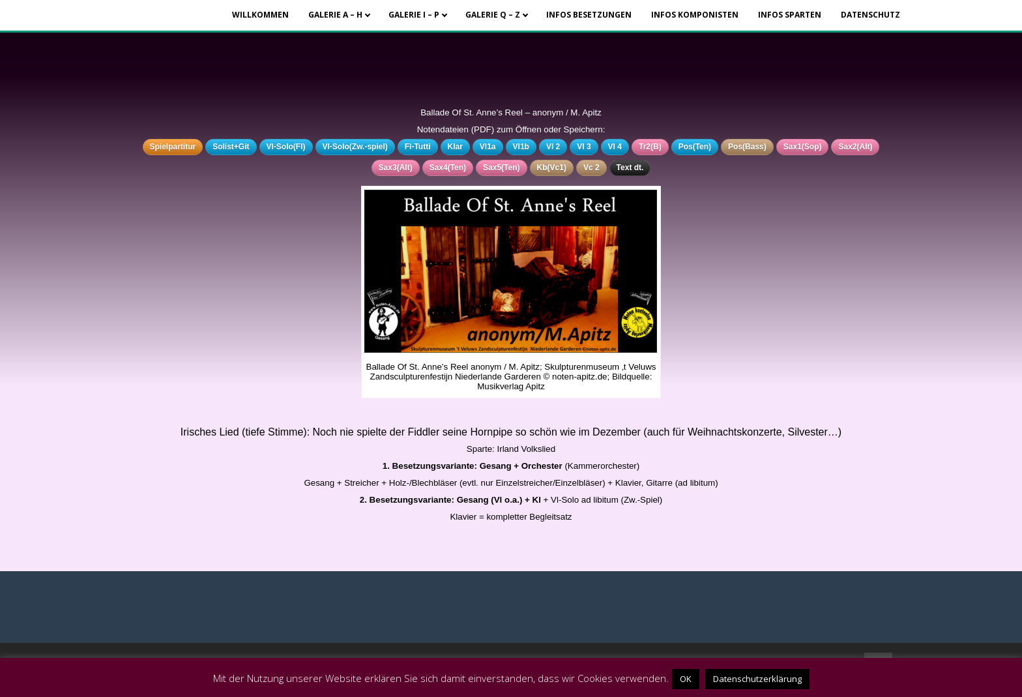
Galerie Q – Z (492, 14)
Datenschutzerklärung (757, 679)
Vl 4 (615, 146)
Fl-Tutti (418, 146)
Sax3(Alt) (396, 167)
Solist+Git (230, 146)
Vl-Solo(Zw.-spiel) (355, 146)
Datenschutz (870, 14)
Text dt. (630, 167)
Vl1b (521, 146)
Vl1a (488, 146)
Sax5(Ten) (501, 167)
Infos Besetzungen (589, 14)
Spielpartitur (173, 146)
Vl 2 (553, 146)
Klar (455, 146)
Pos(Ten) (695, 146)
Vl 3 (584, 146)
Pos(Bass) (747, 146)
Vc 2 (591, 167)
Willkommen (260, 14)
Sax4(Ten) (448, 167)
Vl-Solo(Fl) (286, 146)
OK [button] (686, 679)
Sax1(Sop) (802, 146)
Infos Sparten (789, 14)
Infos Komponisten (694, 14)
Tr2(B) (650, 146)
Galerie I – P (413, 14)
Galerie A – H (335, 14)
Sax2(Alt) (855, 146)
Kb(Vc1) (551, 167)
